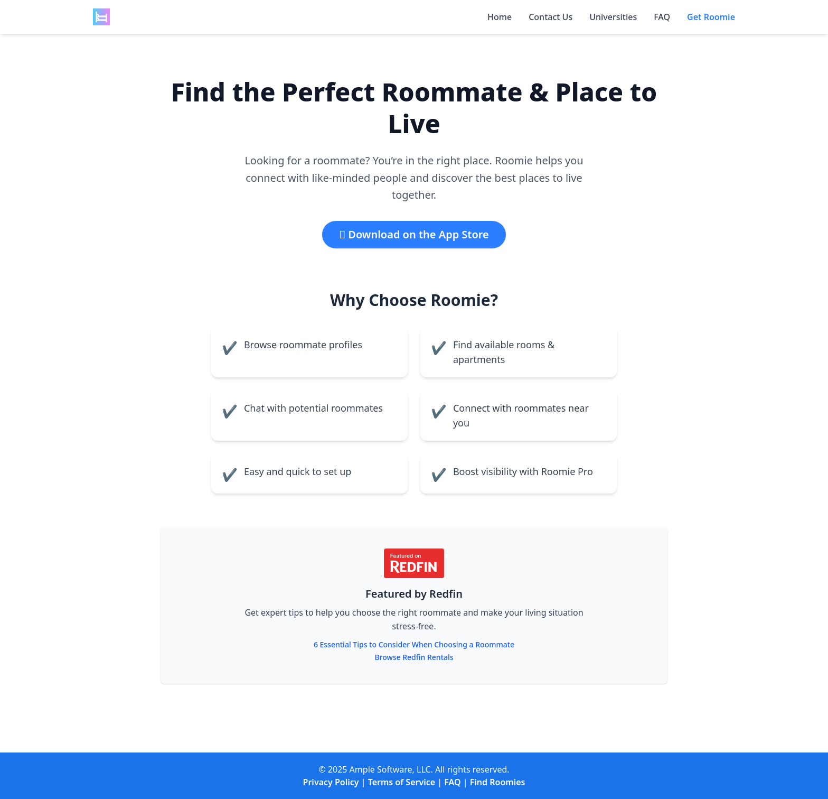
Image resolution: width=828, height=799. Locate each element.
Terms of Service (401, 782)
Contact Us (550, 17)
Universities (613, 17)
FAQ (662, 17)
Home (499, 17)
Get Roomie (711, 17)
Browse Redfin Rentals (413, 657)
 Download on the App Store (414, 234)
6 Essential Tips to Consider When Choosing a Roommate (414, 644)
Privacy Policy (331, 782)
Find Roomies (497, 782)
